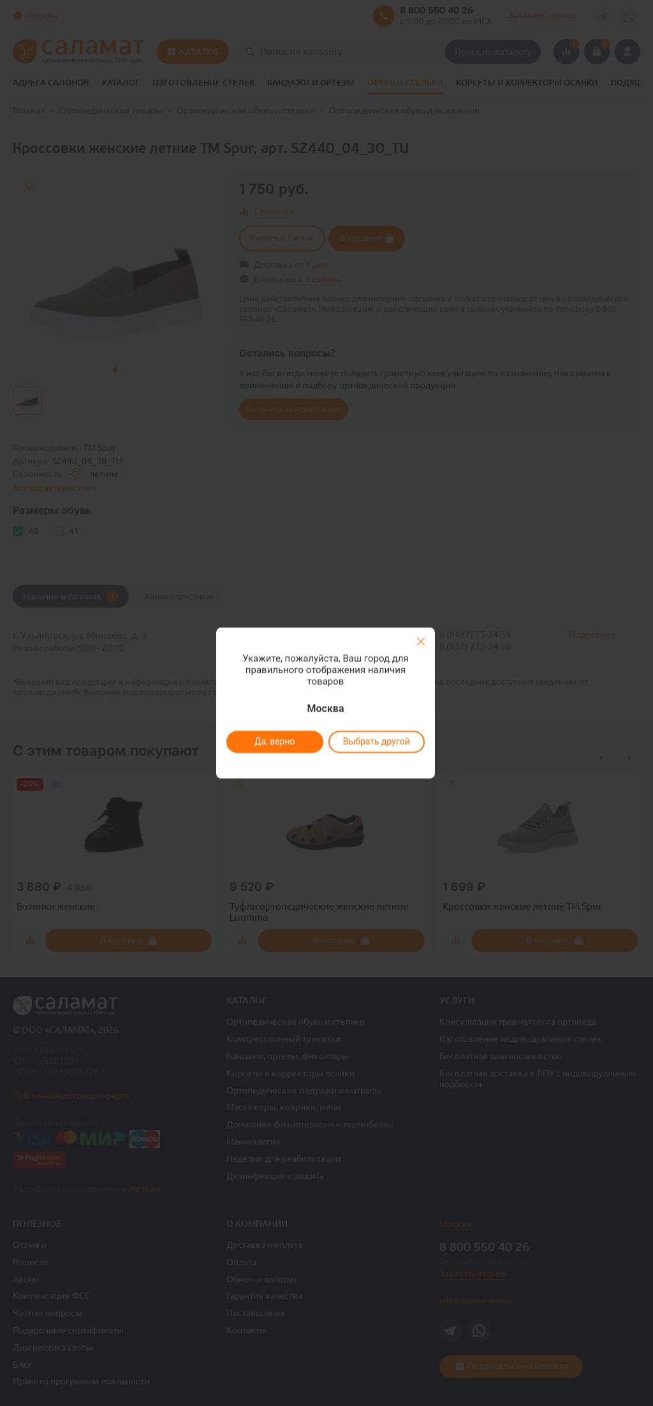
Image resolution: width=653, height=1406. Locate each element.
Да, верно (274, 741)
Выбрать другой (375, 741)
